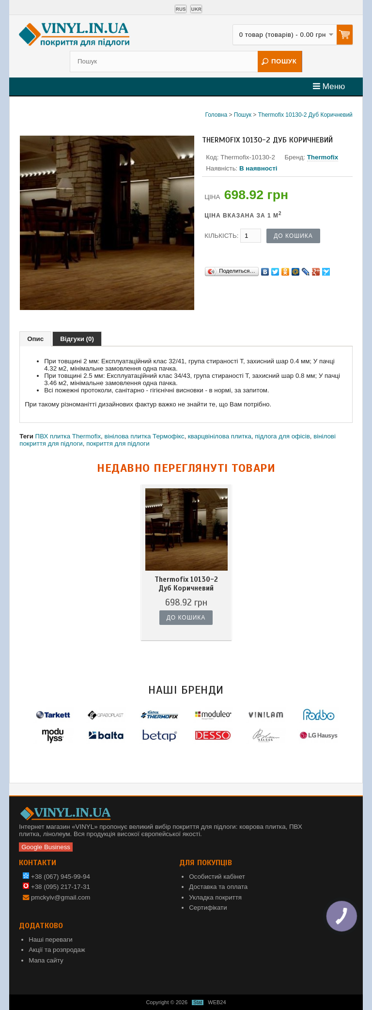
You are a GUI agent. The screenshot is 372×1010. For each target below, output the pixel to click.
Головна (216, 114)
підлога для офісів (282, 436)
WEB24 (217, 1002)
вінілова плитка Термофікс (144, 436)
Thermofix (322, 157)
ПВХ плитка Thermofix (68, 436)
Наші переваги (51, 939)
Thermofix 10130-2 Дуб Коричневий (305, 114)
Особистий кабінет (217, 876)
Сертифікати (208, 907)
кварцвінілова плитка (219, 436)
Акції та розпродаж (57, 949)
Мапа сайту (46, 960)
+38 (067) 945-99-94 (56, 876)
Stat (197, 1002)
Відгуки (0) (77, 338)
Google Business (45, 847)
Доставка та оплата (218, 886)
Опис (35, 338)
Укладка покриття (215, 897)
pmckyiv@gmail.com (60, 897)
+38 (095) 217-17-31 (56, 886)
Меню (329, 86)
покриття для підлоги (118, 443)
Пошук (242, 114)
